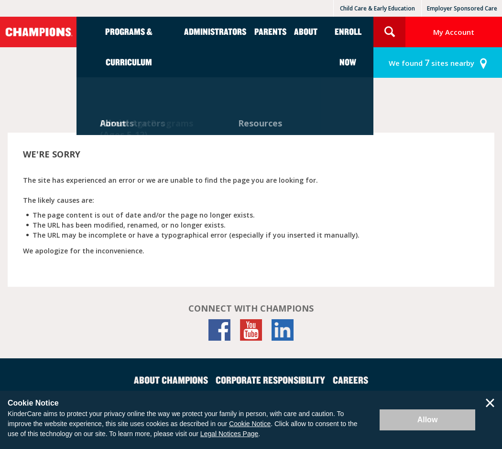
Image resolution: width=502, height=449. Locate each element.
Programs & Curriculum (129, 46)
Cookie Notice (250, 424)
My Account (453, 32)
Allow (427, 420)
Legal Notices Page (229, 434)
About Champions (171, 379)
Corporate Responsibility (270, 379)
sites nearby (431, 63)
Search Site (389, 32)
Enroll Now (348, 46)
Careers (350, 379)
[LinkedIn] (283, 330)
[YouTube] (251, 330)
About (305, 31)
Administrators (215, 31)
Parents (270, 31)
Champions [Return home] (38, 32)
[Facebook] (219, 330)
